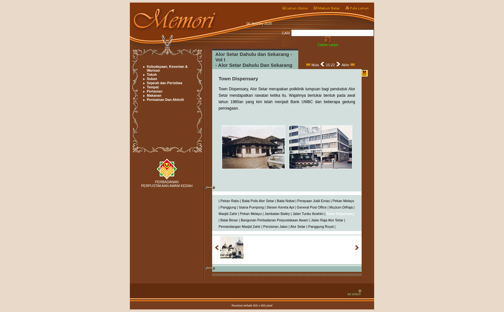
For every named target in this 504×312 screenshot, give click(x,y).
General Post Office (312, 207)
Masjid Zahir (228, 214)
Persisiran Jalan (275, 226)
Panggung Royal (321, 226)
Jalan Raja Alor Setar (327, 220)
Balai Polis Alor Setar (258, 201)
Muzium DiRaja (341, 207)
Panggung (228, 207)
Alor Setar (297, 226)
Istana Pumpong (251, 207)
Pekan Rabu (230, 201)
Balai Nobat (285, 201)
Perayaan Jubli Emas (313, 201)
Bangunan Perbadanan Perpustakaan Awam (274, 220)
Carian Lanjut (328, 45)
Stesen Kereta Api (280, 207)
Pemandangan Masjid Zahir (239, 226)
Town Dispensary (340, 214)
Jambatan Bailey (277, 214)
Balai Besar (229, 220)
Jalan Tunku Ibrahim (307, 214)
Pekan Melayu (344, 201)
